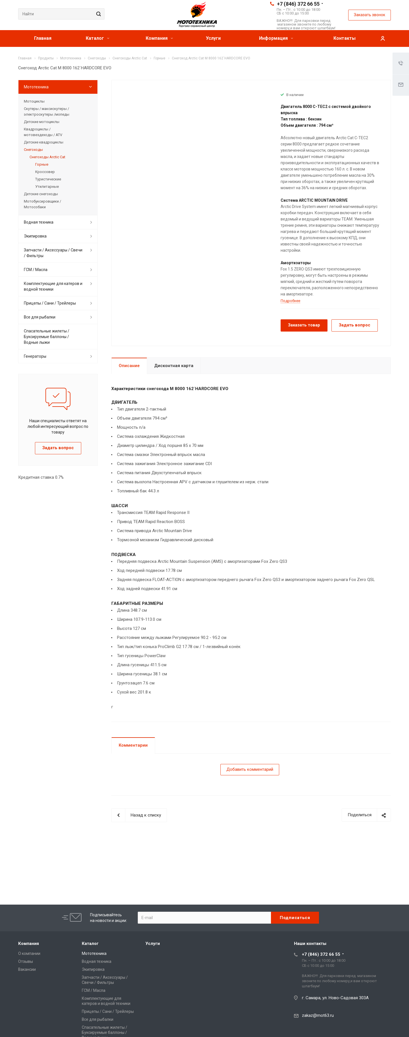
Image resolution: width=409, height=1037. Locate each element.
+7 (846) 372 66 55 (298, 4)
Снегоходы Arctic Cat (47, 157)
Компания (159, 38)
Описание (129, 365)
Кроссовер (45, 172)
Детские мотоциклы (41, 122)
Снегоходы (33, 149)
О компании (29, 953)
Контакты (344, 38)
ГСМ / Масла (35, 269)
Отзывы (25, 961)
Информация (276, 38)
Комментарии (133, 745)
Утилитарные (47, 186)
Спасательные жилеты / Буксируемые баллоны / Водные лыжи (46, 337)
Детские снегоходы (41, 194)
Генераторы (35, 356)
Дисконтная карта (173, 365)
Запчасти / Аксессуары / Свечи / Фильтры (53, 253)
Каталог (97, 38)
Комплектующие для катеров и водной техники (53, 286)
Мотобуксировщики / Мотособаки (42, 204)
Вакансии (27, 969)
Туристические (48, 179)
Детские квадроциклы (43, 142)
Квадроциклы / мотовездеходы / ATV (43, 132)
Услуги (213, 38)
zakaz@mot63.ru (318, 1015)
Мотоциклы (34, 101)
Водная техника (38, 222)
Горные (41, 164)
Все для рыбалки (39, 317)
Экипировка (35, 236)
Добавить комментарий (249, 769)
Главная (42, 38)
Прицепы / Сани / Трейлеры (50, 303)
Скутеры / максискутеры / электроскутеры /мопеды (46, 111)
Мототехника (36, 87)
